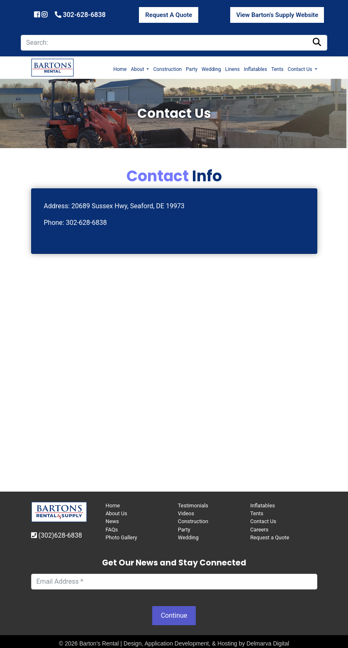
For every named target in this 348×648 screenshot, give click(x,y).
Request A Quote (168, 15)
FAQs (112, 529)
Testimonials (193, 505)
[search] (174, 43)
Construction (167, 69)
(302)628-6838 (56, 535)
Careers (259, 529)
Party (191, 69)
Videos (186, 513)
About (138, 69)
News (112, 521)
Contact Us (301, 69)
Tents (277, 69)
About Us (116, 513)
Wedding (211, 69)
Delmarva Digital (267, 643)
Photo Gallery (121, 537)
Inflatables (255, 69)
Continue (174, 615)
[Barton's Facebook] (37, 15)
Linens (232, 69)
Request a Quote (269, 537)
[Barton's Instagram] (44, 15)
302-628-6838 (80, 15)
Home (120, 69)
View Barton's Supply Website (277, 15)
